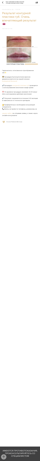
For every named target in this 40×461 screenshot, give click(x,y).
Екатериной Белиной (9, 81)
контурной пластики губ (20, 85)
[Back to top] (3, 457)
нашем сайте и (7, 113)
